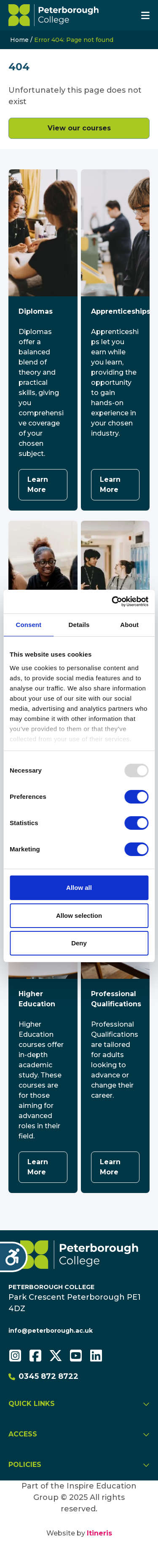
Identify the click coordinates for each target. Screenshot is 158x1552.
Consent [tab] (28, 624)
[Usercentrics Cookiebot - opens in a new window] (112, 601)
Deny (79, 943)
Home (19, 40)
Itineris (99, 1533)
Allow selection (79, 915)
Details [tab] (79, 624)
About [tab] (129, 624)
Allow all (79, 887)
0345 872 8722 (43, 1376)
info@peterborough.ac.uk (50, 1330)
